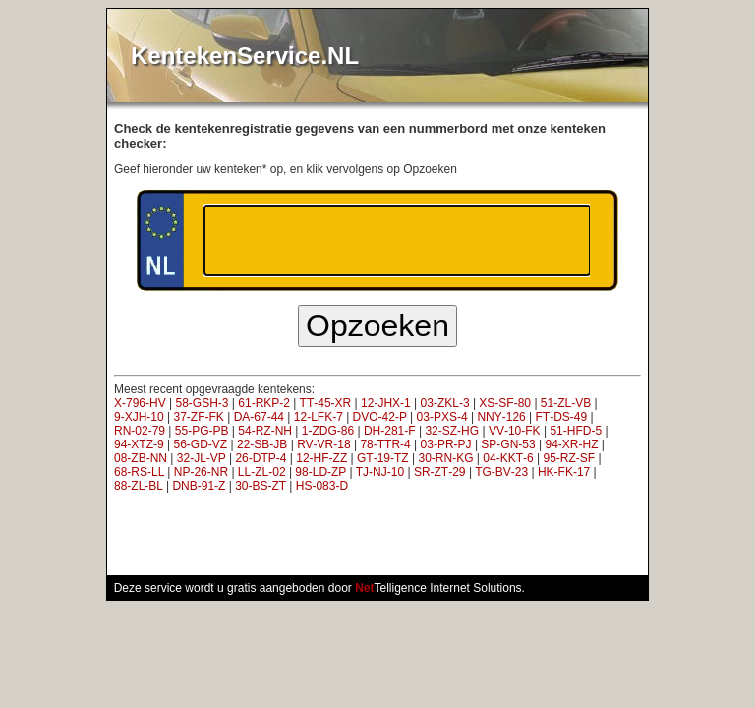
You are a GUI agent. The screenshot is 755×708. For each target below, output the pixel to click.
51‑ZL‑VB (566, 403)
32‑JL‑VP (201, 458)
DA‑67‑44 (259, 417)
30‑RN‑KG (446, 458)
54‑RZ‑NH (265, 431)
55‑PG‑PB (202, 431)
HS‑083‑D (322, 486)
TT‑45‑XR (326, 403)
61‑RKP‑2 (264, 403)
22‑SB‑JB (262, 444)
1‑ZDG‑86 (328, 431)
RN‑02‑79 (139, 431)
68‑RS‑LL (139, 472)
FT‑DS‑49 (562, 417)
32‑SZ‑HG (452, 431)
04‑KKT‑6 (508, 458)
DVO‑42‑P (380, 417)
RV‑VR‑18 (323, 444)
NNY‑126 (501, 417)
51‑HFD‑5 (576, 431)
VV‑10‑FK (515, 431)
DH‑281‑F (390, 431)
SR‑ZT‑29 (440, 472)
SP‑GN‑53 (508, 444)
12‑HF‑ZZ (321, 458)
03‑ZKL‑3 (445, 403)
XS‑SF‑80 (505, 403)
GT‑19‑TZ (383, 458)
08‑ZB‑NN (140, 458)
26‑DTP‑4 (260, 458)
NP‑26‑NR (201, 472)
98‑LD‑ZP (320, 472)
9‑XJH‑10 (139, 417)
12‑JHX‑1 (386, 403)
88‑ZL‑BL (138, 486)
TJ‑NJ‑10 (380, 472)
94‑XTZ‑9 (139, 444)
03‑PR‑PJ (446, 444)
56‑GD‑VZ (200, 444)
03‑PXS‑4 (442, 417)
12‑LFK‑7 (318, 417)
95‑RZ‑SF (569, 458)
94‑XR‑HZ (572, 444)
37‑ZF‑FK (198, 417)
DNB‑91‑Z (198, 486)
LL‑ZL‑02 (262, 472)
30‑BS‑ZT (260, 486)
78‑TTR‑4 (385, 444)
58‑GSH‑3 (201, 403)
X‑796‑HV (140, 403)
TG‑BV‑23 (501, 472)
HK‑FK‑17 (564, 472)
